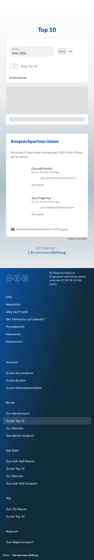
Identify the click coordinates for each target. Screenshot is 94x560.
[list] (47, 191)
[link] (47, 311)
